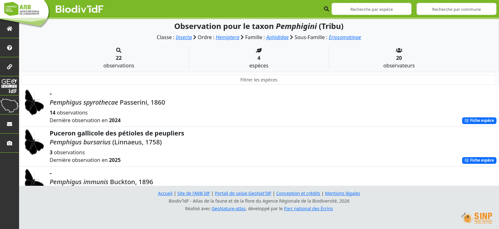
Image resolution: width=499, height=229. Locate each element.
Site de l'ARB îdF (193, 193)
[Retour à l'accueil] (9, 28)
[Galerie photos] (9, 143)
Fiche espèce (479, 120)
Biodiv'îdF (79, 9)
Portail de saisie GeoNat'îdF (243, 193)
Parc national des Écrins (309, 208)
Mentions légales (343, 193)
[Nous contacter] (9, 123)
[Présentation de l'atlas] (9, 47)
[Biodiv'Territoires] (9, 104)
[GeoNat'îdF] (9, 85)
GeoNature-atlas (228, 208)
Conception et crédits (298, 193)
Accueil (164, 193)
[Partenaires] (9, 66)
